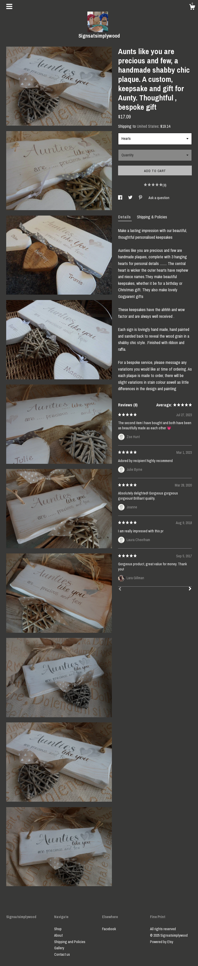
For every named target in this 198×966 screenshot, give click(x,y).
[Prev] (120, 589)
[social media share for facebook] (120, 197)
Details (125, 217)
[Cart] (192, 8)
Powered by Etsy (161, 941)
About (58, 935)
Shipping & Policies (152, 217)
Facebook (109, 929)
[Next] (190, 589)
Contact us (62, 954)
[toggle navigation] (9, 6)
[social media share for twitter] (130, 197)
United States (148, 126)
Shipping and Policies (69, 941)
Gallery (59, 948)
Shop (58, 929)
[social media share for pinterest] (140, 197)
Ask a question (158, 197)
